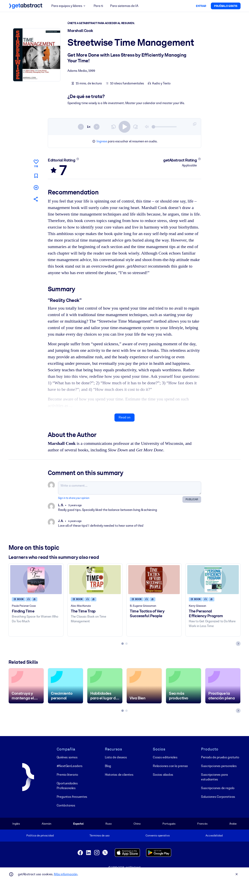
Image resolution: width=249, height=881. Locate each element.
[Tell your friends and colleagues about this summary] (36, 199)
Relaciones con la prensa (170, 766)
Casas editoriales (165, 757)
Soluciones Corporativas (218, 797)
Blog (108, 766)
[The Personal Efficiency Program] (213, 579)
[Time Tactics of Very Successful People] (154, 579)
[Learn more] (78, 159)
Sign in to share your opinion (73, 497)
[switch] (124, 127)
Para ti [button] (98, 6)
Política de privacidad (39, 835)
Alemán (46, 823)
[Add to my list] (36, 187)
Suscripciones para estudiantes (214, 777)
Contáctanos (66, 805)
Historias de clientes (119, 774)
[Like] (36, 162)
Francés (202, 823)
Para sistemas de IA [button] (124, 6)
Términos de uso (99, 835)
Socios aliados (163, 774)
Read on (124, 417)
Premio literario (67, 774)
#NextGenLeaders (69, 766)
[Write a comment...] (129, 488)
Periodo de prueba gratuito (220, 757)
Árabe (233, 823)
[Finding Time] (36, 579)
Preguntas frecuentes (72, 797)
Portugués (168, 823)
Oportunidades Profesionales (67, 785)
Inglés (16, 823)
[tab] (122, 643)
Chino (137, 823)
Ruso (108, 823)
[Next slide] (238, 643)
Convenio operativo (158, 835)
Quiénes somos (67, 757)
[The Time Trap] (95, 579)
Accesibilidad (214, 835)
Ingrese (102, 141)
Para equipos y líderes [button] (69, 6)
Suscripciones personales (218, 766)
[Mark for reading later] (36, 176)
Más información (65, 874)
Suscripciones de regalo (217, 788)
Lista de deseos (116, 757)
